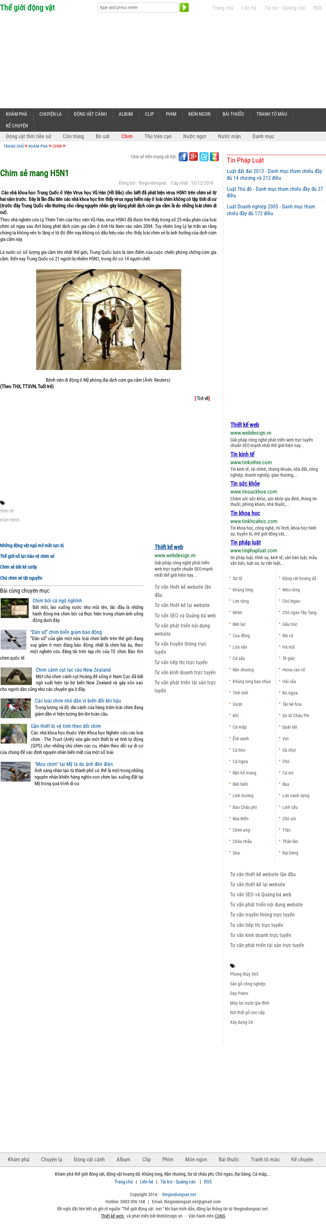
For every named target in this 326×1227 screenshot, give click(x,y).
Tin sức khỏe (245, 483)
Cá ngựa (240, 761)
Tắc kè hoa (292, 704)
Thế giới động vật (27, 7)
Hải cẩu (289, 681)
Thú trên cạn (157, 136)
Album (126, 114)
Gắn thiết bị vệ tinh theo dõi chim (66, 726)
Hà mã (288, 647)
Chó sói (289, 818)
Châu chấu (242, 841)
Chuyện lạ (50, 114)
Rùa (285, 784)
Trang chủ (222, 8)
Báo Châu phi (245, 807)
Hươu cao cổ (293, 669)
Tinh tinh (240, 692)
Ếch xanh (241, 738)
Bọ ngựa (290, 692)
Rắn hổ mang (244, 772)
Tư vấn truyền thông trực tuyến (262, 915)
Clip (149, 114)
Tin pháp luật (245, 542)
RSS (317, 8)
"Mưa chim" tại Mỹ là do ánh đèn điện (73, 764)
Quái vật (289, 727)
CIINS (220, 1216)
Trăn (286, 830)
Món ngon (199, 114)
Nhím (237, 612)
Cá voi (287, 772)
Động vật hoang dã (299, 578)
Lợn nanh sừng (295, 795)
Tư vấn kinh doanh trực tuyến (185, 672)
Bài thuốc (233, 114)
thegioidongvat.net (179, 1194)
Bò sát (103, 136)
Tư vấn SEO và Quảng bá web (185, 616)
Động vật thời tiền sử (28, 136)
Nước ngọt (194, 136)
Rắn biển (240, 784)
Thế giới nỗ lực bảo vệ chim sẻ (27, 556)
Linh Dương (243, 795)
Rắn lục (239, 624)
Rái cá (287, 635)
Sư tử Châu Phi (295, 715)
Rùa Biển (241, 818)
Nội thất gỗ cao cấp (247, 1012)
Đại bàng (290, 852)
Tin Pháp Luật (245, 160)
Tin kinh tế (242, 454)
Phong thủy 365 (244, 974)
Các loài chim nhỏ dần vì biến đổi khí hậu (78, 701)
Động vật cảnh (90, 114)
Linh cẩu (290, 807)
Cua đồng (241, 635)
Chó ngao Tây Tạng (299, 612)
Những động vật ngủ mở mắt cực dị (31, 545)
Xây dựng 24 (241, 1022)
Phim (171, 114)
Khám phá (16, 114)
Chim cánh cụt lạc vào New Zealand (73, 670)
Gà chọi (289, 750)
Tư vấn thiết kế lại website (182, 605)
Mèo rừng (291, 589)
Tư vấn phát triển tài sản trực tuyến (267, 945)
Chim (127, 136)
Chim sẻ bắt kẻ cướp (18, 567)
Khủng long (243, 589)
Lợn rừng (241, 601)
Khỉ (235, 715)
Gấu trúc (289, 624)
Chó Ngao (291, 601)
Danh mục (263, 136)
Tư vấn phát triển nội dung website (266, 905)
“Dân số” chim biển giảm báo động (66, 632)
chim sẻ (7, 510)
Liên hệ (249, 8)
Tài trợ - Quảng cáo (285, 8)
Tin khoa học (245, 513)
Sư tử (237, 578)
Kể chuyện (17, 126)
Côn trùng (73, 136)
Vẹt (285, 738)
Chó (286, 761)
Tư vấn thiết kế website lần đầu (263, 874)
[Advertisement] (105, 59)
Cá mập (240, 727)
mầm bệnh (10, 519)
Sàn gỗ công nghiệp (247, 983)
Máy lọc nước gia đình (249, 1003)
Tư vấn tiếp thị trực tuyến (181, 662)
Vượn (237, 704)
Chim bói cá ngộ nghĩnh (57, 601)
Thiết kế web (169, 547)
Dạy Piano (239, 993)
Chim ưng (241, 830)
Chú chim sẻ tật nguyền (21, 578)
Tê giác (288, 658)
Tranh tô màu (271, 114)
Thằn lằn (290, 841)
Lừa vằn (240, 647)
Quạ (236, 852)
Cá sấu (239, 658)
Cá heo (239, 750)
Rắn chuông (243, 669)
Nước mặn (229, 136)
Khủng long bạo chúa (252, 681)
